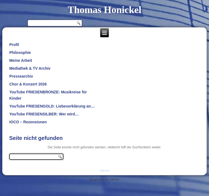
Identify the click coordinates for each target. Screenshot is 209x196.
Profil (14, 44)
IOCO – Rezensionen (28, 122)
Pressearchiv (21, 76)
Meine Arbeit (20, 60)
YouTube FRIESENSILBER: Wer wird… (44, 114)
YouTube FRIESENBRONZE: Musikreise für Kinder (48, 95)
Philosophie (20, 52)
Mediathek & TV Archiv (29, 68)
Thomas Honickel (104, 9)
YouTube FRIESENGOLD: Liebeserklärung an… (52, 106)
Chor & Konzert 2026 (28, 84)
